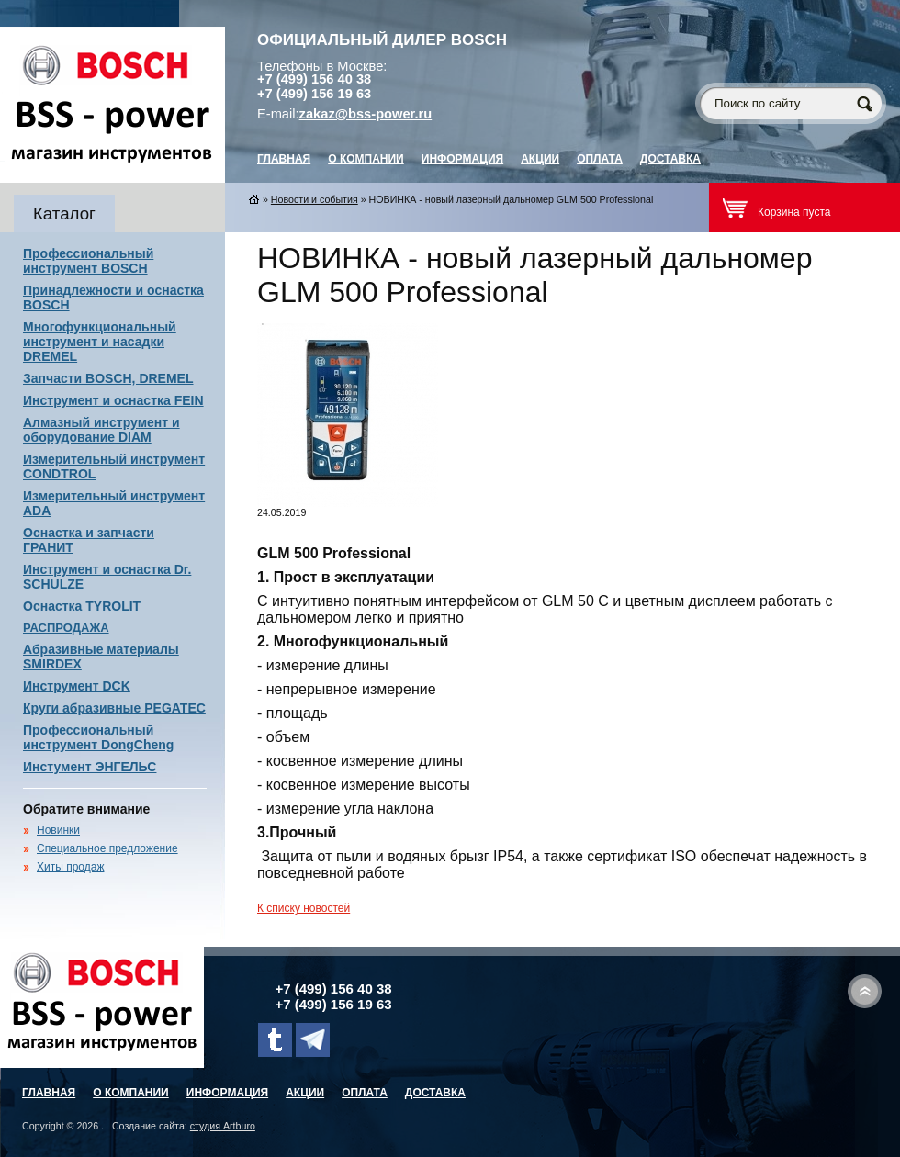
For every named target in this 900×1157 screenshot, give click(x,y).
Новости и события (314, 199)
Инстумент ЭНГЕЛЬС (89, 766)
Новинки (58, 830)
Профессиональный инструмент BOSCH (88, 260)
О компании (366, 158)
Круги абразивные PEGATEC (114, 708)
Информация (462, 158)
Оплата (600, 158)
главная (283, 158)
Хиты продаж (70, 866)
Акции (540, 158)
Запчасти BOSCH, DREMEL (108, 378)
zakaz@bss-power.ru (366, 114)
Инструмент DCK (76, 686)
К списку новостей (303, 908)
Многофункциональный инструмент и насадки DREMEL (99, 342)
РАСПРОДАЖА (66, 628)
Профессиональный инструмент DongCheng (98, 737)
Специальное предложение (107, 848)
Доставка (670, 158)
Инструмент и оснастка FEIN (113, 400)
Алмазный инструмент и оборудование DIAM (101, 429)
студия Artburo (222, 1125)
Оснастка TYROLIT (82, 606)
